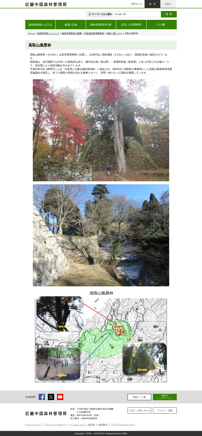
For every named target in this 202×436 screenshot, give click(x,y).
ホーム (31, 33)
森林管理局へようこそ (48, 33)
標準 (152, 4)
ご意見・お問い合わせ (139, 410)
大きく (168, 4)
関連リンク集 (139, 397)
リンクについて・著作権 (82, 424)
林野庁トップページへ (164, 396)
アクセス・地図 (164, 410)
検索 (169, 14)
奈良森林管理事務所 (94, 33)
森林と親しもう (114, 33)
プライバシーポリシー (56, 424)
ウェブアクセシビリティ (123, 424)
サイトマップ (34, 424)
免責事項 (102, 424)
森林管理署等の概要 (72, 33)
